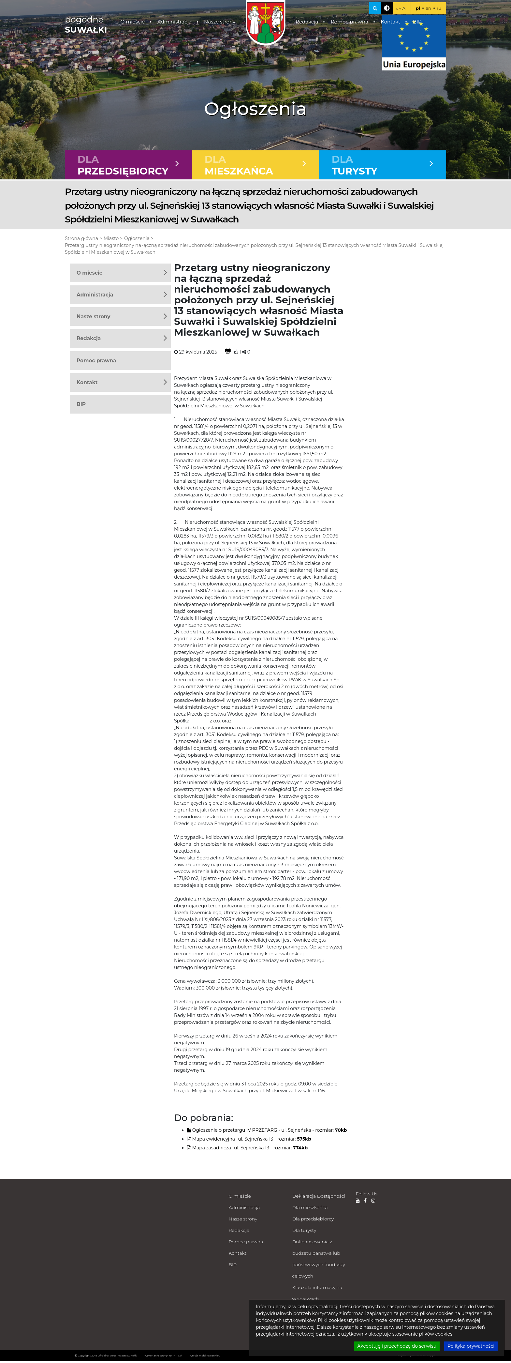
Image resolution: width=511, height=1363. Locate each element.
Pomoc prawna (349, 22)
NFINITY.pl (175, 1357)
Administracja (174, 22)
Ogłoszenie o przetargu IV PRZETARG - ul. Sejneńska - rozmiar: (267, 1132)
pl (418, 8)
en (428, 8)
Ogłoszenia (137, 241)
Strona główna (81, 241)
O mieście (133, 22)
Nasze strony (219, 22)
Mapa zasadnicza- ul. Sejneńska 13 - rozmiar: (247, 1150)
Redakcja (307, 22)
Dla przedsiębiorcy (313, 1221)
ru (439, 8)
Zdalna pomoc (308, 1335)
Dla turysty (304, 1232)
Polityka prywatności (315, 1324)
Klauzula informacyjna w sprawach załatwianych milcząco (317, 1301)
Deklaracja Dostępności (318, 1198)
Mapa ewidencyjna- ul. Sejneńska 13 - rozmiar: (249, 1141)
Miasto (111, 241)
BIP (417, 22)
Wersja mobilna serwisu (204, 1357)
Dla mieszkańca (310, 1210)
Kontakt (390, 22)
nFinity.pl (429, 1357)
